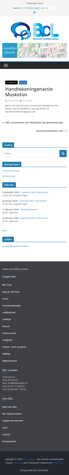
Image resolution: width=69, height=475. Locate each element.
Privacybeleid (9, 441)
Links (5, 427)
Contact (6, 434)
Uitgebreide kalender (12, 420)
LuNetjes (6, 319)
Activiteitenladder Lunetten (15, 246)
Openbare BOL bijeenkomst (34, 192)
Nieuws (23, 82)
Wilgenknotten (9, 360)
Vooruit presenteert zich (51, 130)
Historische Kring (10, 170)
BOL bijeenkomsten (12, 413)
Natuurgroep (8, 176)
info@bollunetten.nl (17, 383)
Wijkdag (6, 353)
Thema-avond (9, 333)
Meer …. (6, 230)
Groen (5, 298)
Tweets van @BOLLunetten (15, 269)
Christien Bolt (13, 100)
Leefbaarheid (11, 82)
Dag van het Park (10, 291)
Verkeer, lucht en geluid (14, 346)
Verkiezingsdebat (29, 209)
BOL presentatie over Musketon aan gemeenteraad (32, 122)
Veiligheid (7, 340)
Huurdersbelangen (11, 305)
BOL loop (7, 284)
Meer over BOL (9, 406)
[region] (34, 50)
